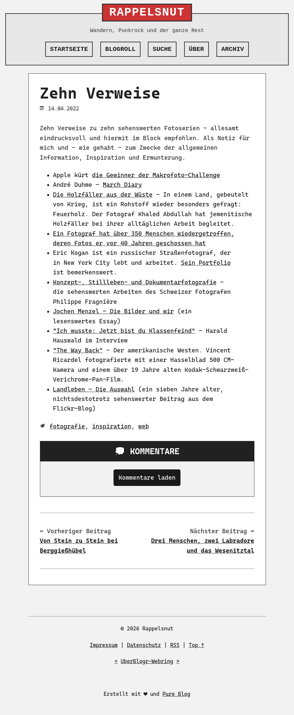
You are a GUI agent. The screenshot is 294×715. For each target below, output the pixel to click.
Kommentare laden (146, 477)
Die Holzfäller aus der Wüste (103, 194)
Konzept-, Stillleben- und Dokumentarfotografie (135, 282)
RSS (175, 645)
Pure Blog (176, 694)
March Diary (122, 184)
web (143, 426)
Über (196, 49)
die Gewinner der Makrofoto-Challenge (156, 175)
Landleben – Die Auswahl (94, 389)
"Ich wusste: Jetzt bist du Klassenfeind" (124, 330)
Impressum (103, 645)
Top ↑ (196, 645)
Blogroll (120, 49)
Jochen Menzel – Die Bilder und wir (113, 311)
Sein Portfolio (206, 262)
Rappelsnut (147, 12)
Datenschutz (144, 645)
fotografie (67, 426)
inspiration (111, 426)
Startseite (69, 49)
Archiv (232, 49)
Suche (162, 49)
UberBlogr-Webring (147, 661)
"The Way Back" (78, 350)
